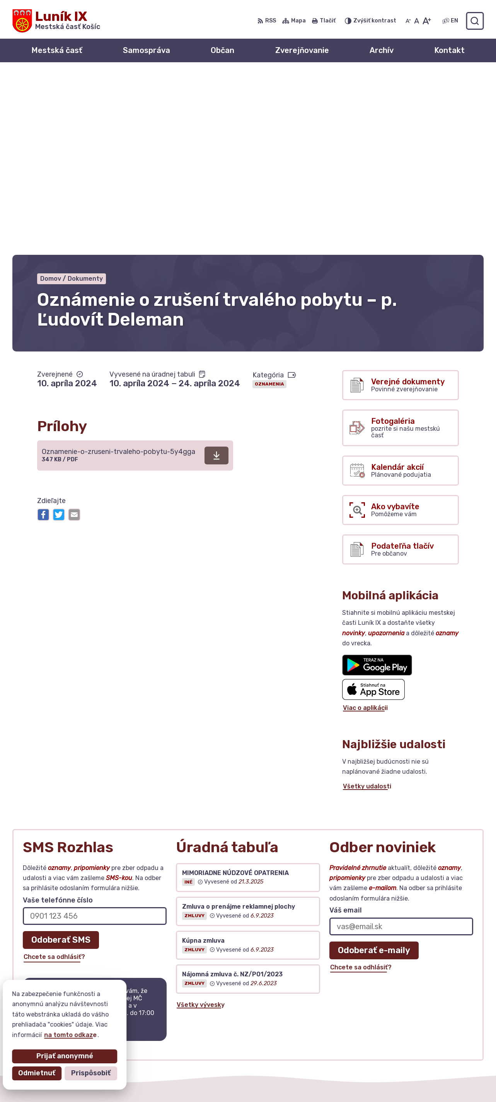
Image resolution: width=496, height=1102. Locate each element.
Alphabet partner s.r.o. (127, 1081)
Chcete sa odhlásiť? (54, 776)
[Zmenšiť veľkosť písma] (408, 21)
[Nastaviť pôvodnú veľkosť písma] (416, 21)
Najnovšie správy (73, 864)
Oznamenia (269, 203)
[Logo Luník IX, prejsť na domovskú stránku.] (56, 20)
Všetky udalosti (367, 605)
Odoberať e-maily (374, 769)
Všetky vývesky (201, 823)
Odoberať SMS (60, 759)
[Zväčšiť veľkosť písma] (427, 21)
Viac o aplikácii (365, 527)
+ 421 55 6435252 (418, 1007)
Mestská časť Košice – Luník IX (265, 1081)
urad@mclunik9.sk (418, 1016)
